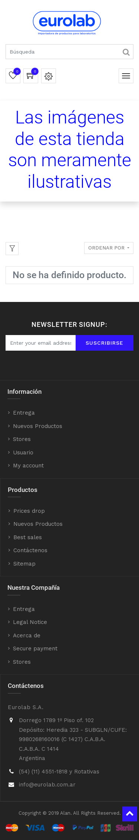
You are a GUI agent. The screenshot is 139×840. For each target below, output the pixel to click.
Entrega (24, 412)
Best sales (27, 537)
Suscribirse (104, 343)
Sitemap (24, 563)
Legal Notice (30, 622)
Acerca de (26, 635)
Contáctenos (30, 550)
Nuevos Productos (37, 426)
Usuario (23, 452)
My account (28, 465)
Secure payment (35, 648)
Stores (22, 439)
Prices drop (29, 511)
